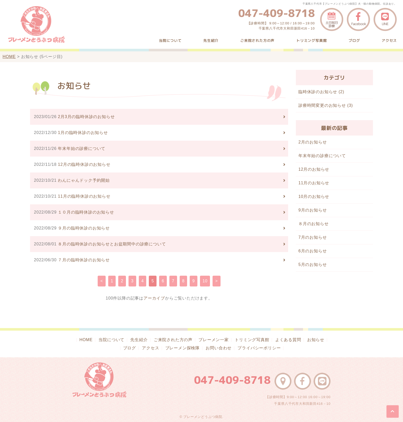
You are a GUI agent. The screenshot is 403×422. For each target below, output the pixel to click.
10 (205, 281)
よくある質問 (288, 340)
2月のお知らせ (312, 142)
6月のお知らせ (312, 251)
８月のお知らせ (313, 224)
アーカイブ (154, 298)
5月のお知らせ (312, 264)
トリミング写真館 (311, 40)
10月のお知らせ (313, 196)
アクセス (389, 40)
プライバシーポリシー (259, 348)
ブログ (354, 40)
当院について (170, 40)
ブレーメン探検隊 (182, 348)
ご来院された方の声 (257, 40)
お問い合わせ (219, 348)
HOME (9, 56)
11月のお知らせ (313, 183)
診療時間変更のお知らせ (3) (325, 105)
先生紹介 (210, 40)
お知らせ (315, 340)
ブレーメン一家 (213, 340)
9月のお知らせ (312, 210)
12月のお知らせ (313, 169)
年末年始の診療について (322, 156)
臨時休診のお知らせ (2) (321, 92)
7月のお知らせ (312, 237)
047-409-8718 (276, 13)
